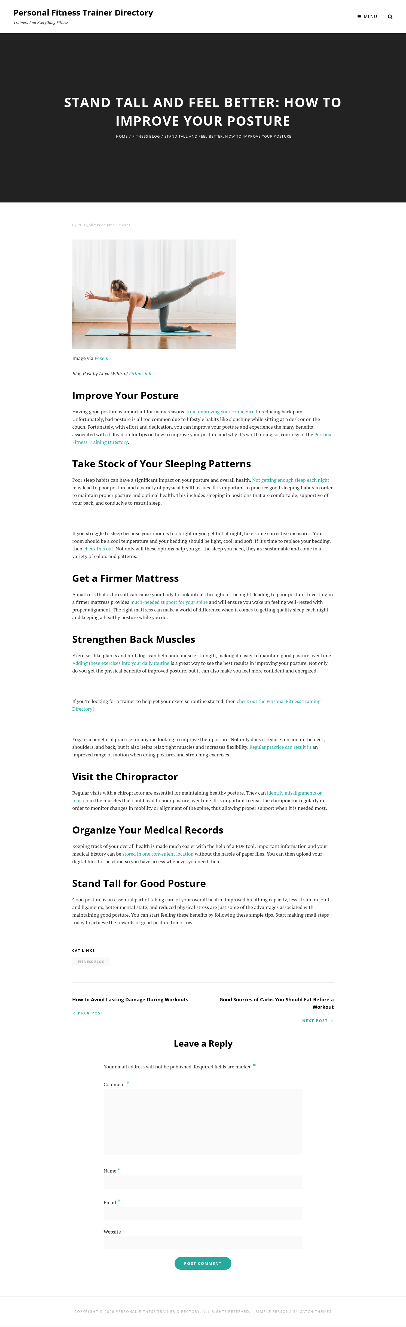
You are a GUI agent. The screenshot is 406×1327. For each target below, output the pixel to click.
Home (122, 136)
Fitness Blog (146, 136)
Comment (116, 1084)
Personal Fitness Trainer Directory (83, 12)
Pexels (101, 358)
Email (112, 1202)
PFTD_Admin (89, 224)
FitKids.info (141, 373)
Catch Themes (316, 1312)
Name (112, 1171)
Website (112, 1232)
